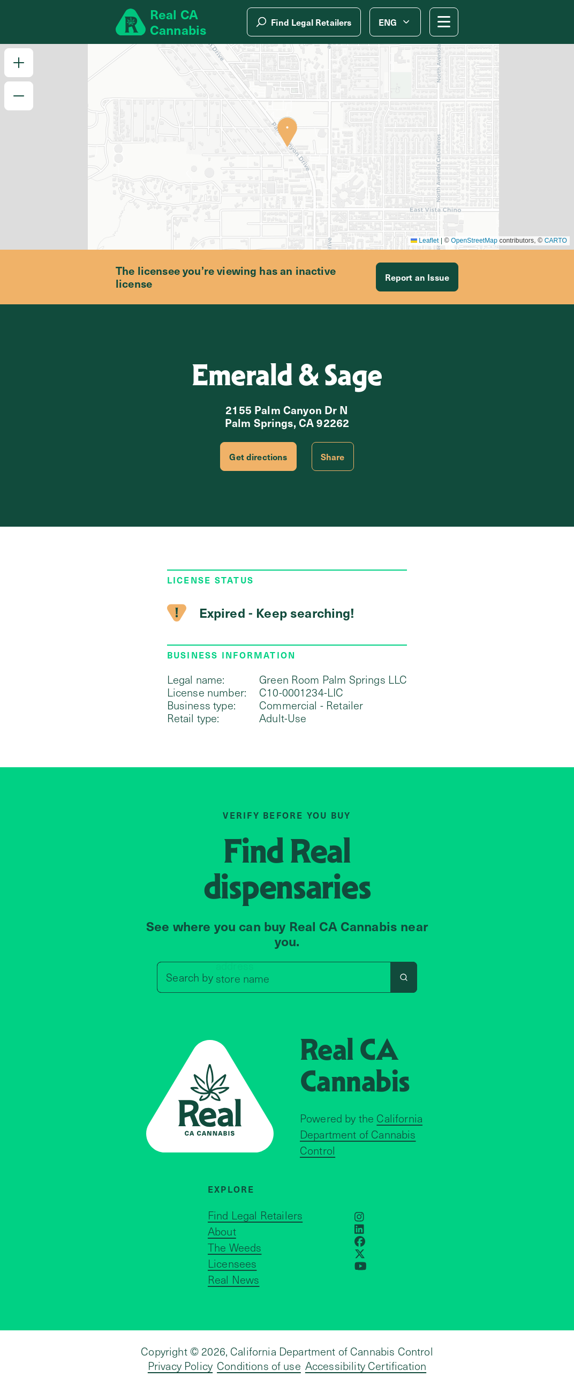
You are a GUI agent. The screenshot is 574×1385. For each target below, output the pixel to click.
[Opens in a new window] (359, 1216)
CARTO (556, 240)
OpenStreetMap (474, 240)
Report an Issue (417, 277)
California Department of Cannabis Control (361, 1134)
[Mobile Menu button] (443, 22)
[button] (18, 62)
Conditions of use (259, 1365)
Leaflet (425, 240)
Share (333, 456)
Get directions (258, 456)
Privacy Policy (180, 1365)
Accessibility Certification (365, 1365)
